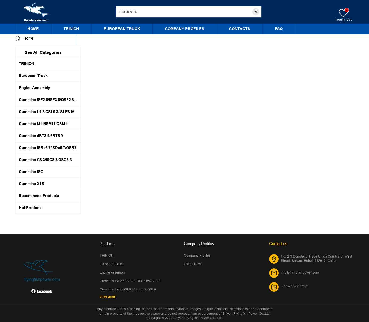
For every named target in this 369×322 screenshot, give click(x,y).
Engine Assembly (45, 39)
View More (108, 297)
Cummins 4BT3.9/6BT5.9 (41, 135)
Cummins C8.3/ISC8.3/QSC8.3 (45, 159)
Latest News (193, 264)
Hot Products (31, 207)
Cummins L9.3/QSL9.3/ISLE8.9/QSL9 (51, 111)
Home (33, 29)
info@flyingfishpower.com (300, 272)
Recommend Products (39, 195)
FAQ (279, 29)
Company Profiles (184, 29)
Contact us (278, 244)
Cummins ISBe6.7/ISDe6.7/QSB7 (47, 147)
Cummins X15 (31, 183)
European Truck (122, 29)
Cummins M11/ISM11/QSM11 (44, 123)
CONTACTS (239, 29)
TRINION (71, 29)
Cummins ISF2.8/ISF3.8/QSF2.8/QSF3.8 (53, 99)
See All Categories (43, 52)
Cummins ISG (31, 171)
